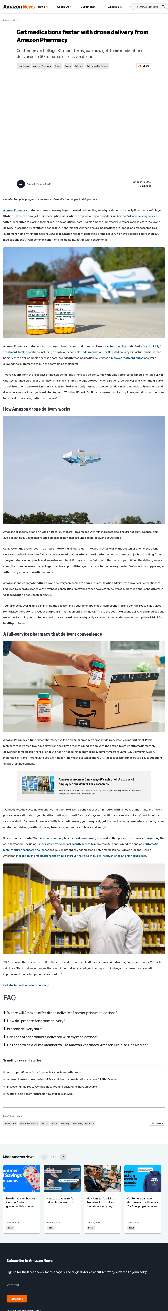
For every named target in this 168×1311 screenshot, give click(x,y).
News (41, 6)
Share (143, 65)
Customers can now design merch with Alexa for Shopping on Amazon (142, 1202)
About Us (63, 6)
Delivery (79, 65)
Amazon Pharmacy (42, 65)
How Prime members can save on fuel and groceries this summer (21, 1202)
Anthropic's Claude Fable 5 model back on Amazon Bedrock (44, 1072)
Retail (16, 20)
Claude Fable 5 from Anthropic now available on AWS (40, 1093)
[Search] (148, 6)
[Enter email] (77, 1284)
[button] (47, 7)
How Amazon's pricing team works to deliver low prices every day (101, 1202)
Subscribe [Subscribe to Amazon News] (115, 7)
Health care (23, 65)
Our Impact (88, 6)
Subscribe (16, 1298)
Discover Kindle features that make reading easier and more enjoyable (52, 1086)
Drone (68, 65)
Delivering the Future (97, 65)
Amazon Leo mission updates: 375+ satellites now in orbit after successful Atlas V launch (63, 1079)
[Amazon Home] (19, 7)
